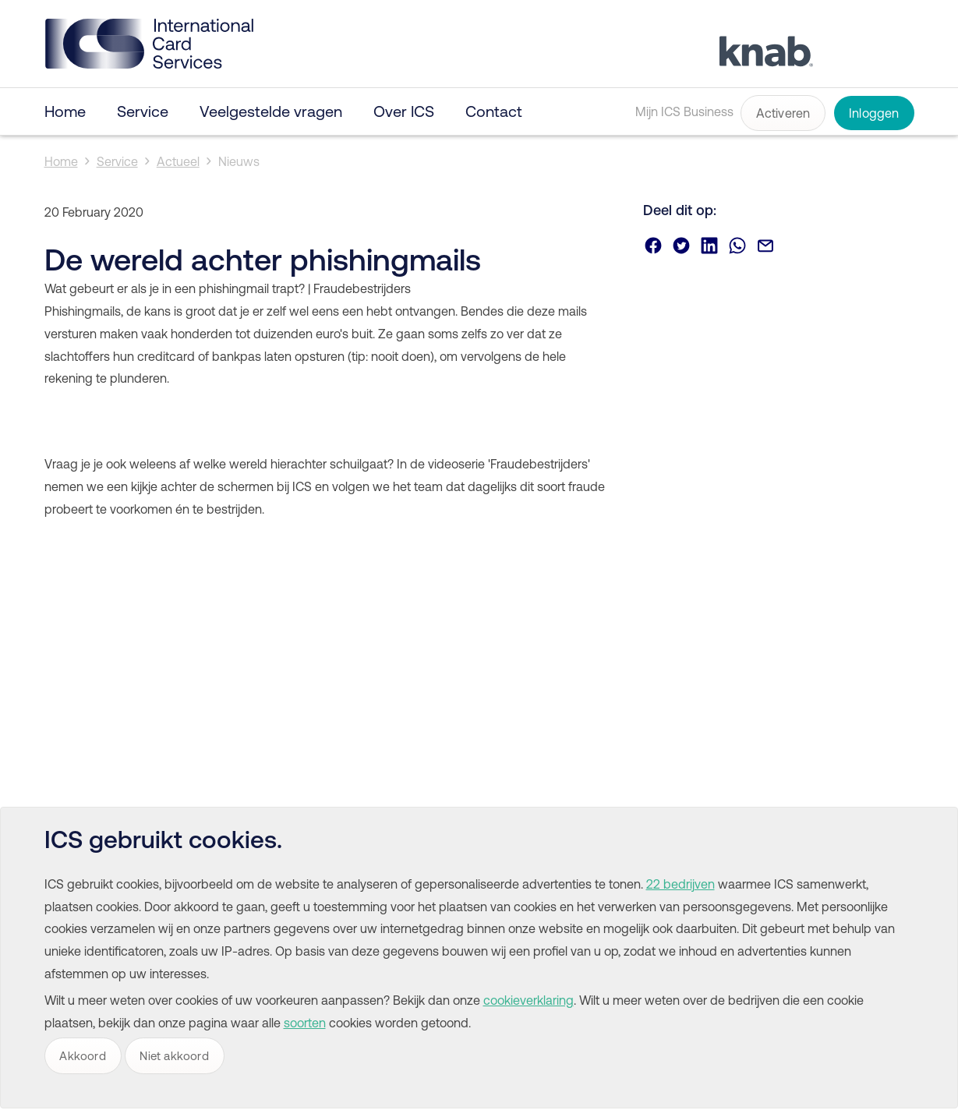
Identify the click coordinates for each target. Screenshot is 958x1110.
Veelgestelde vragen (271, 111)
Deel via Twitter (681, 245)
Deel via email (765, 245)
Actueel (178, 161)
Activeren (783, 113)
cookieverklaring (528, 1000)
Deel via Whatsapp (737, 245)
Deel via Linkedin (709, 245)
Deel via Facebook (653, 245)
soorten (305, 1023)
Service (142, 111)
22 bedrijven (680, 884)
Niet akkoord (174, 1055)
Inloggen (874, 113)
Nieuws (239, 161)
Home (65, 111)
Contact (493, 111)
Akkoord (82, 1055)
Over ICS (403, 111)
